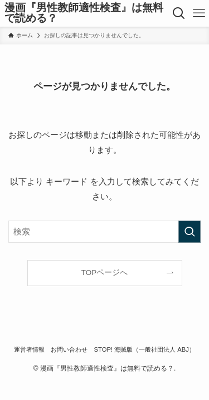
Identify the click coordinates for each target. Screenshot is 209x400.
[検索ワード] (104, 232)
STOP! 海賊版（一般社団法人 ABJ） (144, 349)
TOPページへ (104, 272)
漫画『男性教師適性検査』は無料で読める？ (83, 13)
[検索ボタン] (178, 13)
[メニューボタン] (199, 13)
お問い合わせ (69, 349)
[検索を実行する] (189, 232)
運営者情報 (29, 349)
